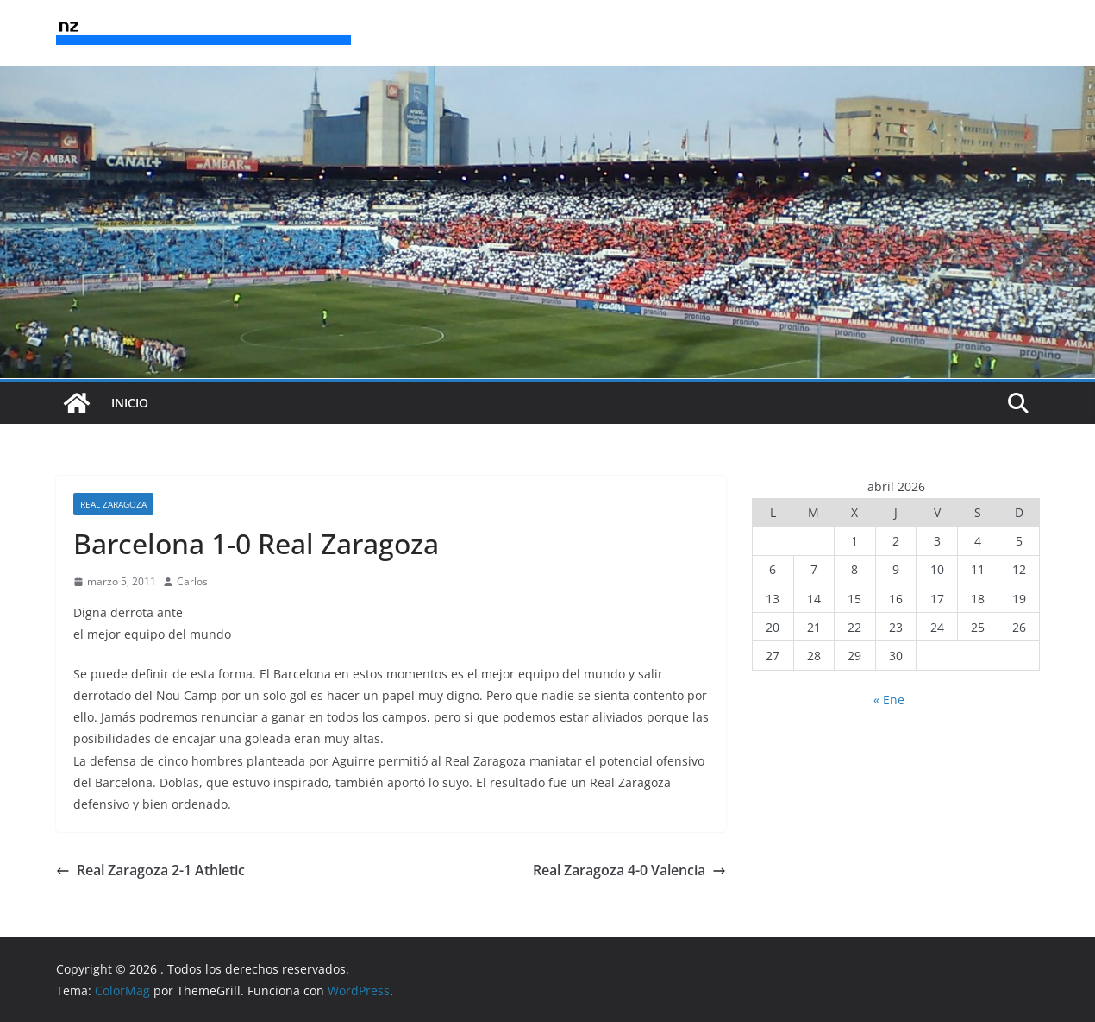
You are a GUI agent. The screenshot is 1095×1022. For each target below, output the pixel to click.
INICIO (129, 402)
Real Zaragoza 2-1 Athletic (150, 870)
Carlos (192, 581)
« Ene (888, 699)
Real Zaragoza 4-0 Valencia (629, 870)
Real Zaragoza (113, 504)
